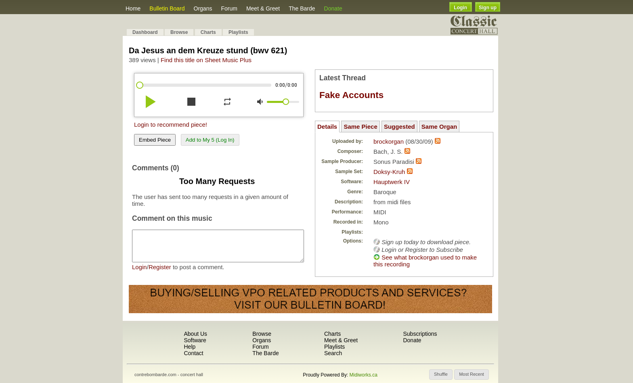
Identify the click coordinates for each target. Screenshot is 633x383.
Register (160, 273)
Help (189, 346)
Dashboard (145, 32)
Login (460, 7)
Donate (333, 8)
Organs (203, 8)
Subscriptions (420, 334)
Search (333, 353)
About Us (195, 334)
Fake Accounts (351, 95)
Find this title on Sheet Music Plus (206, 60)
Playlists (238, 32)
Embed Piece (155, 140)
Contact (193, 353)
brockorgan (388, 141)
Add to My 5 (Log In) (210, 140)
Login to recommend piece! (170, 124)
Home (133, 8)
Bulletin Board (166, 8)
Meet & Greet (263, 8)
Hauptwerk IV (391, 181)
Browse (179, 32)
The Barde (302, 8)
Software (195, 340)
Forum (229, 8)
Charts (208, 32)
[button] (441, 374)
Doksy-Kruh (389, 171)
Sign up (488, 7)
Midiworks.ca (363, 375)
